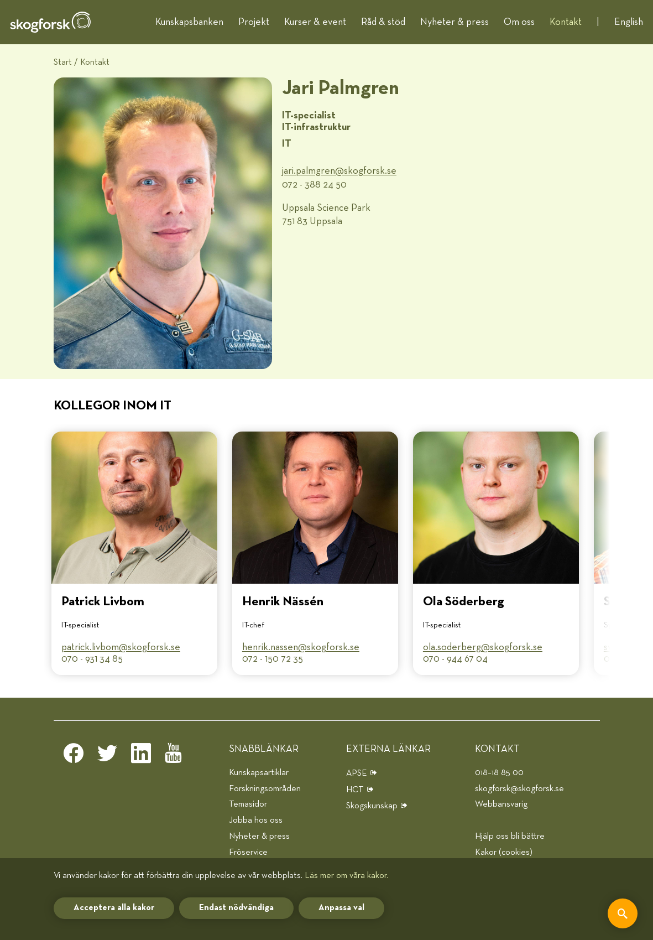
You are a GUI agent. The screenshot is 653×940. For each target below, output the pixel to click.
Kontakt (566, 22)
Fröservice (248, 852)
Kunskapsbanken (189, 22)
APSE (356, 773)
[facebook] (73, 756)
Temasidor (248, 804)
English (628, 22)
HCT (355, 790)
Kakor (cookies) (503, 852)
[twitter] (107, 756)
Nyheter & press (454, 22)
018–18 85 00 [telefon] (499, 772)
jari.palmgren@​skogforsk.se (339, 171)
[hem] (50, 22)
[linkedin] (141, 756)
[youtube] (175, 756)
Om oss (519, 22)
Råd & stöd (383, 22)
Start (63, 62)
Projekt (253, 22)
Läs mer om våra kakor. (346, 875)
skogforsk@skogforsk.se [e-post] (519, 789)
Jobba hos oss (256, 820)
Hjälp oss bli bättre (510, 836)
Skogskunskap (372, 806)
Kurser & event (315, 22)
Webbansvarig (501, 804)
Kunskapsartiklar (259, 772)
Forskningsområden (265, 789)
